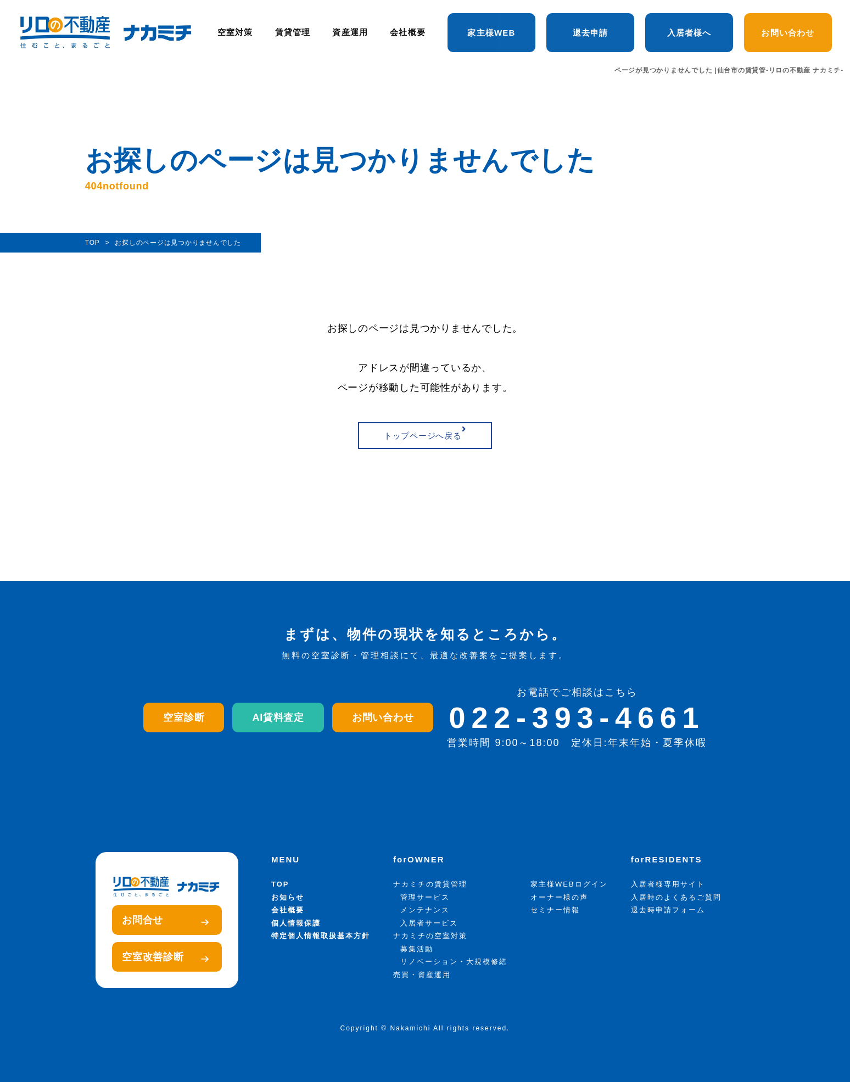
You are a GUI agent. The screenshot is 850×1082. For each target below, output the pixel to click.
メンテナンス (425, 910)
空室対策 (235, 32)
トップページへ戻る (425, 432)
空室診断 (183, 717)
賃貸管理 (293, 32)
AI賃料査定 (278, 717)
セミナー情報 (555, 910)
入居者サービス (429, 923)
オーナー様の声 (559, 897)
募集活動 (416, 949)
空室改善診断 (165, 956)
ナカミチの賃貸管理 (430, 884)
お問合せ (165, 920)
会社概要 (408, 32)
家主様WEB (491, 32)
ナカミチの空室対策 (430, 936)
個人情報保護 (296, 923)
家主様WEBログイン (569, 884)
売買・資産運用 (422, 975)
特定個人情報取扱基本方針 (320, 936)
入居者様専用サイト (668, 884)
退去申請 (590, 32)
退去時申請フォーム (668, 910)
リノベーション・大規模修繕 (453, 961)
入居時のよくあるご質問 (676, 897)
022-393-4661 (577, 717)
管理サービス (425, 897)
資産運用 (350, 32)
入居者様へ (689, 32)
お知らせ (287, 897)
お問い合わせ (787, 32)
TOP (280, 884)
